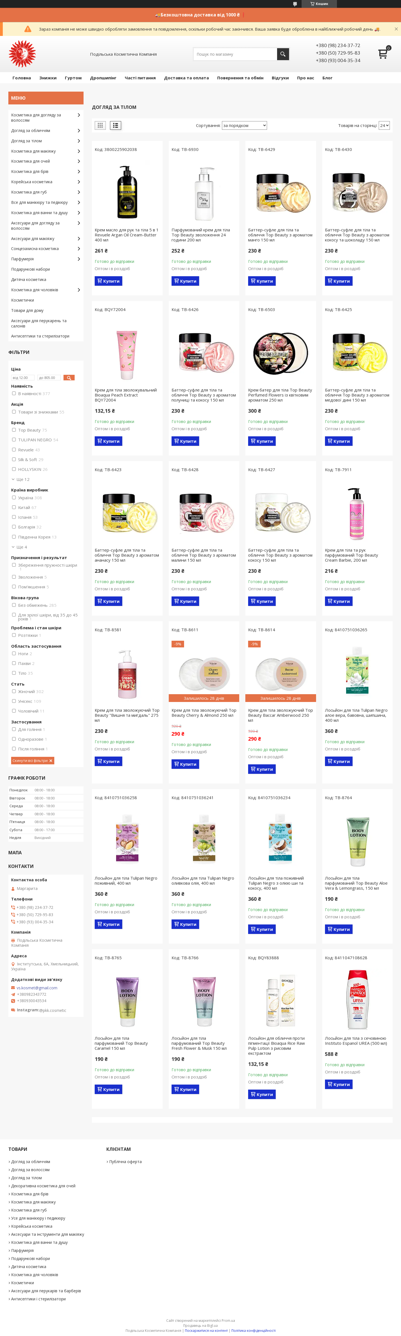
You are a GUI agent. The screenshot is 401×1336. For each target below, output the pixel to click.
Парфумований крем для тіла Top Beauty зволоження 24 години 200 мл (201, 234)
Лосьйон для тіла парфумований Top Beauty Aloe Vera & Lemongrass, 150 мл (356, 882)
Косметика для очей (30, 161)
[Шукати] (283, 54)
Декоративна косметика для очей (43, 1185)
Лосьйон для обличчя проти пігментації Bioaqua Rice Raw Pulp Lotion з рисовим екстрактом (276, 1046)
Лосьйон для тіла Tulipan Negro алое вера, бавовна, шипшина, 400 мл (356, 715)
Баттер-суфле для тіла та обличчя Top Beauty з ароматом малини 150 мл (204, 554)
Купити (111, 281)
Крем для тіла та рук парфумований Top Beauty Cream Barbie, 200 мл (351, 554)
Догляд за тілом (26, 140)
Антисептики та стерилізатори (40, 336)
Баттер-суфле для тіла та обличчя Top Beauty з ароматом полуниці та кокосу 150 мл (204, 394)
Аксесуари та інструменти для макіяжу (47, 1234)
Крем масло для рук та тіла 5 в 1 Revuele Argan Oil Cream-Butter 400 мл (127, 234)
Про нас (305, 77)
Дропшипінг (103, 77)
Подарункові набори (30, 269)
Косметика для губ (29, 192)
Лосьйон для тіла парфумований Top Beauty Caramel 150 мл (121, 1043)
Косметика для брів (29, 171)
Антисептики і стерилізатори (38, 1298)
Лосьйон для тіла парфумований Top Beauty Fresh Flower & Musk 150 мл (199, 1043)
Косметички (22, 300)
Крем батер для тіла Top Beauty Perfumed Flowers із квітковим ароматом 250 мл (280, 394)
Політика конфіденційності (253, 1330)
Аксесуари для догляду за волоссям (35, 225)
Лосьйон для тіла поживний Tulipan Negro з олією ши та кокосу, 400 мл (276, 882)
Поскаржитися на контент (206, 1330)
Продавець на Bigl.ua (200, 1325)
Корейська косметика (31, 181)
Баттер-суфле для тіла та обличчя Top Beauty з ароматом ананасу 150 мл (127, 554)
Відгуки (280, 77)
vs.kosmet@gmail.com (37, 987)
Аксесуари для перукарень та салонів (39, 323)
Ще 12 (23, 479)
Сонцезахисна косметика (35, 248)
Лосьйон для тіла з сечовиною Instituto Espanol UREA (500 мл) (356, 1041)
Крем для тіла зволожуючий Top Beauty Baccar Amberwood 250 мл (280, 715)
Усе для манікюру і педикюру (38, 1218)
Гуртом (73, 77)
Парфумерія (22, 258)
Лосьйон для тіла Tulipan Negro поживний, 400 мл (126, 880)
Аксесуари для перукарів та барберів (46, 1290)
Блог (327, 77)
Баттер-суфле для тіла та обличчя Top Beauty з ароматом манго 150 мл (280, 234)
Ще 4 (21, 547)
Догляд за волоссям (30, 1169)
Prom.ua (228, 1320)
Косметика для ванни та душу (39, 212)
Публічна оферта (125, 1161)
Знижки (48, 77)
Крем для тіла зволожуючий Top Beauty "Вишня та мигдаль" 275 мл (127, 715)
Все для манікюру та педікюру (39, 202)
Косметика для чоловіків (34, 289)
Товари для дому (27, 310)
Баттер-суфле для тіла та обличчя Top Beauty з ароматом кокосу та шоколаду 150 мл (357, 234)
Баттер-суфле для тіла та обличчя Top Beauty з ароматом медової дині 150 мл (357, 394)
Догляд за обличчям (30, 130)
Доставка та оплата (186, 77)
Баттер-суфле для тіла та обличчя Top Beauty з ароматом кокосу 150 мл (280, 554)
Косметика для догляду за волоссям (36, 117)
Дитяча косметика (28, 279)
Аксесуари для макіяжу (32, 238)
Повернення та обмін (240, 77)
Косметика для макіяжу (33, 151)
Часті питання (140, 77)
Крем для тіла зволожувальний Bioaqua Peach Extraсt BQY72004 (126, 394)
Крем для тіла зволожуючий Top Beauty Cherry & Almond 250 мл (204, 713)
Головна (22, 77)
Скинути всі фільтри (30, 760)
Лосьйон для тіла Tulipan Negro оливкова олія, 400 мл (203, 880)
